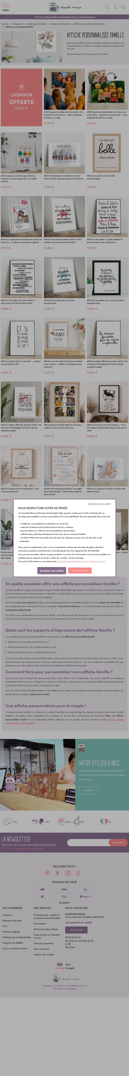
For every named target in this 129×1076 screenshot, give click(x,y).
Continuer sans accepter (99, 503)
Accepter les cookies (52, 570)
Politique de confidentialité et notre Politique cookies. (81, 561)
